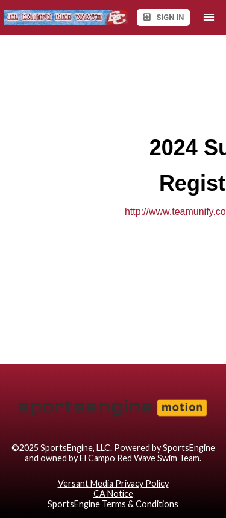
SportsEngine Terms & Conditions (113, 504)
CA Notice (113, 493)
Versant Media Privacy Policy (113, 483)
